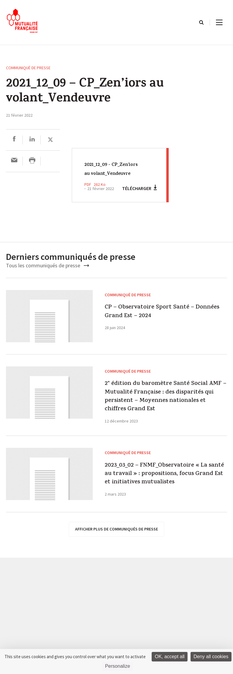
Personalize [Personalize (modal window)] (117, 666)
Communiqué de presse (28, 67)
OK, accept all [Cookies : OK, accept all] (170, 656)
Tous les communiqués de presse (47, 274)
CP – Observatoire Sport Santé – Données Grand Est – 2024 (163, 332)
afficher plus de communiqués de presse (116, 624)
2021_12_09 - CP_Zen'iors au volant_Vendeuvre (111, 174)
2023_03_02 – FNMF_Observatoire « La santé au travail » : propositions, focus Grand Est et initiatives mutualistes (165, 554)
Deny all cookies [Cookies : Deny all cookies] (211, 656)
